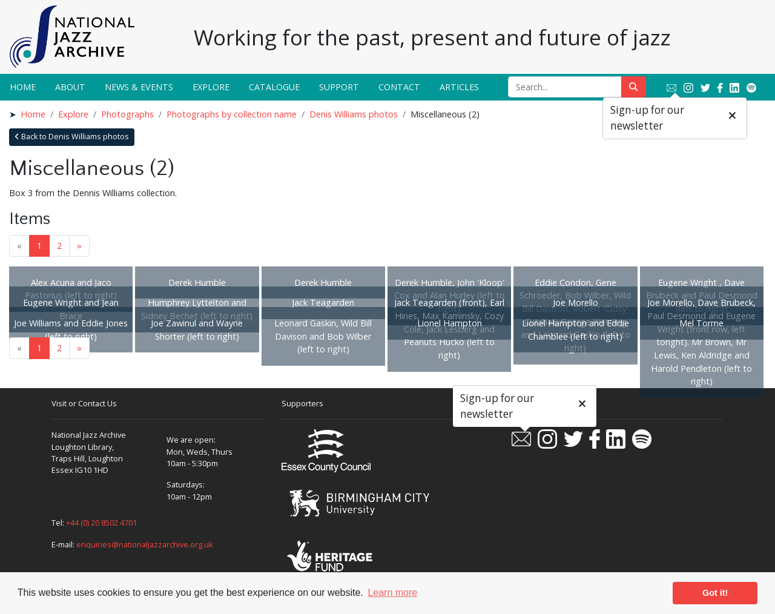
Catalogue (274, 87)
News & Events (139, 87)
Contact (399, 87)
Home (23, 87)
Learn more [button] (392, 592)
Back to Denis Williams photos (72, 136)
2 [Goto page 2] (59, 245)
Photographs (127, 114)
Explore (211, 87)
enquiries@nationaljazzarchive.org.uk (144, 544)
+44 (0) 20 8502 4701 (101, 522)
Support (339, 87)
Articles (459, 87)
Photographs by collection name (232, 114)
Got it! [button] (715, 593)
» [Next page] (79, 245)
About (70, 87)
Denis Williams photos (353, 114)
